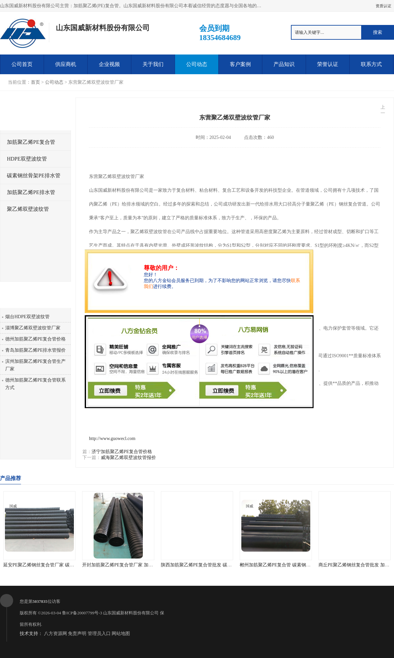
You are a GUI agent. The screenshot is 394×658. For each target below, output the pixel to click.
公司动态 (196, 64)
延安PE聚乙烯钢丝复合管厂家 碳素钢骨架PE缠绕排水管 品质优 (67, 564)
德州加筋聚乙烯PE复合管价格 (35, 339)
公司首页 (22, 64)
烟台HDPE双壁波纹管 (27, 316)
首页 (35, 82)
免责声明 (77, 633)
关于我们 (153, 64)
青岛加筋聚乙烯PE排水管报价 (35, 350)
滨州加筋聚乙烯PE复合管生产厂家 (35, 365)
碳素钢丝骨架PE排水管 (33, 175)
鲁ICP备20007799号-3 (82, 612)
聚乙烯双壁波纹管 (28, 209)
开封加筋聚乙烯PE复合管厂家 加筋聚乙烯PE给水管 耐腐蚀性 (144, 564)
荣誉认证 (327, 64)
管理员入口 (99, 633)
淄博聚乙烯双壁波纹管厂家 (32, 327)
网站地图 (121, 633)
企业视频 (109, 64)
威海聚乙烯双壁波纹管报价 (128, 457)
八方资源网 (55, 633)
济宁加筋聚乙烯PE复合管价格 (122, 451)
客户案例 (240, 64)
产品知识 (284, 64)
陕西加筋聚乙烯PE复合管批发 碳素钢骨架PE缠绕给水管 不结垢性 (227, 564)
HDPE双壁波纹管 (27, 159)
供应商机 (65, 64)
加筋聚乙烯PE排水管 (31, 192)
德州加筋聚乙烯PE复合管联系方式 (35, 384)
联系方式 (371, 64)
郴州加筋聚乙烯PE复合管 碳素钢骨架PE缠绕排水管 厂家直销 (301, 564)
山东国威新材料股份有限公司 (131, 612)
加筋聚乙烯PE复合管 (31, 142)
